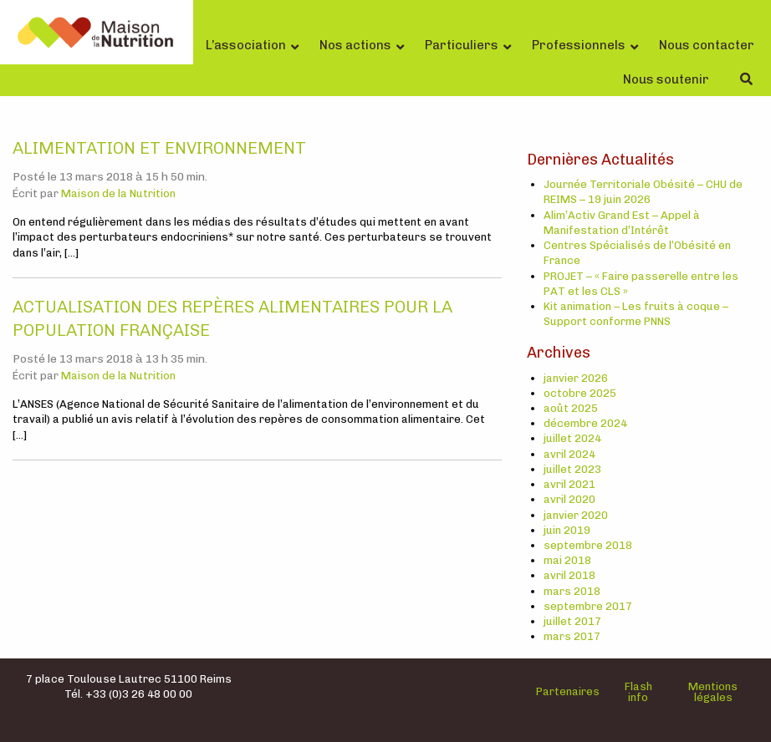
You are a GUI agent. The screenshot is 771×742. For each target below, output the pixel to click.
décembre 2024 (585, 423)
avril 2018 (569, 575)
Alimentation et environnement (159, 148)
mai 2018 (567, 560)
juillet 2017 (572, 621)
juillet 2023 (572, 469)
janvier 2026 (576, 378)
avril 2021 (569, 484)
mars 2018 (572, 591)
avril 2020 (569, 499)
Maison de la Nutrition (118, 193)
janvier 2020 (576, 515)
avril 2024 (569, 454)
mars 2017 (572, 636)
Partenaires (568, 691)
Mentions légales (713, 692)
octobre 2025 (580, 393)
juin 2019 (567, 530)
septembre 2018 (588, 545)
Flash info (638, 692)
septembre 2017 (588, 606)
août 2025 (571, 408)
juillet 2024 (572, 438)
